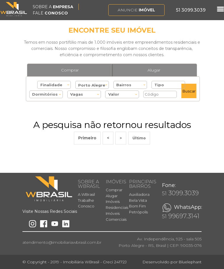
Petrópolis (138, 212)
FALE (50, 13)
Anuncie (136, 9)
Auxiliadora (139, 194)
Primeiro (87, 137)
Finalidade (51, 85)
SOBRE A (53, 6)
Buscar (189, 91)
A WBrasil (86, 194)
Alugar (154, 70)
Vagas (76, 94)
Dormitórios (45, 94)
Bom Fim (137, 206)
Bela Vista (138, 200)
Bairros (123, 85)
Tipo (159, 85)
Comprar (70, 70)
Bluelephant (190, 262)
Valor (113, 94)
